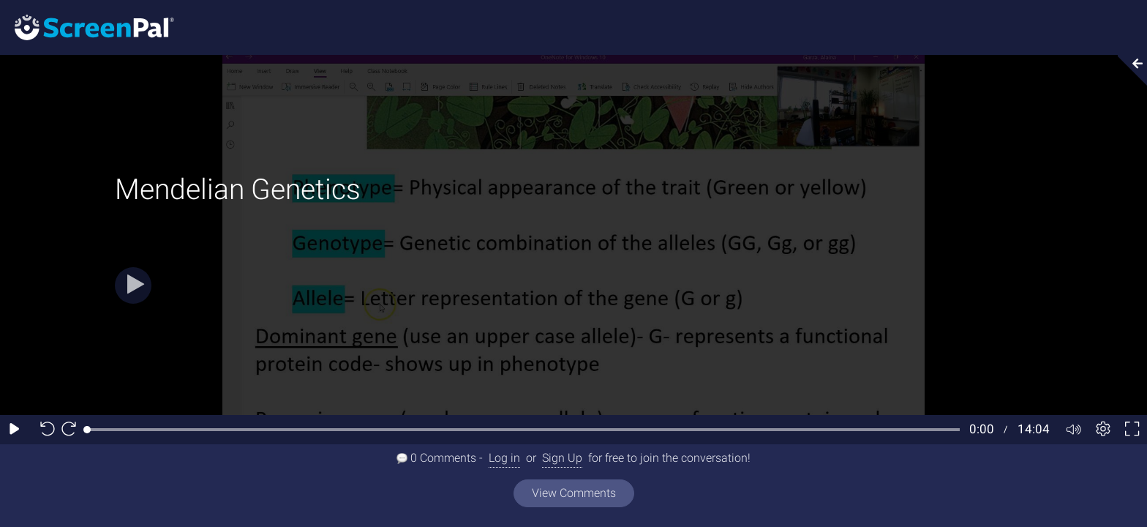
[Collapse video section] (1128, 70)
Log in (504, 458)
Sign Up (562, 458)
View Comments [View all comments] (574, 493)
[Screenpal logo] (87, 27)
